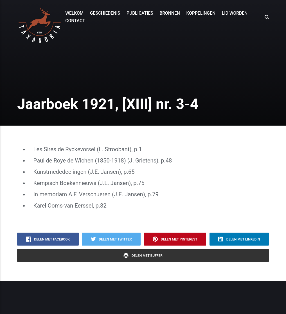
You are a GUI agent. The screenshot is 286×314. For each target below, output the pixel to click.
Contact (75, 20)
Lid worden (234, 13)
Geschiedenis (105, 13)
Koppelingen (200, 13)
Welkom (74, 13)
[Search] (265, 17)
